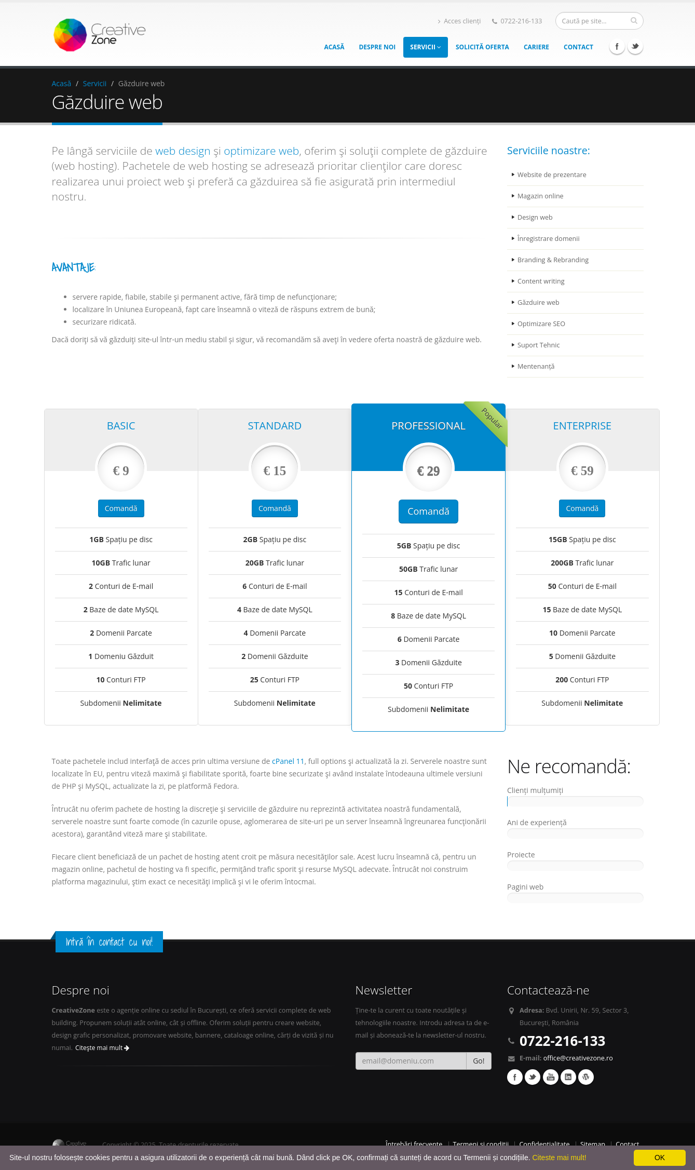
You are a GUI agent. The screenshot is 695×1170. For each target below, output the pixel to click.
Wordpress (586, 1077)
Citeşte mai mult (102, 1047)
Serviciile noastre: (548, 150)
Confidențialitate (544, 1144)
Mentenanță (536, 366)
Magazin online (540, 196)
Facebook (617, 46)
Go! (478, 1061)
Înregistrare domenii (548, 238)
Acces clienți (459, 21)
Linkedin (568, 1077)
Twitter (635, 46)
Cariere (536, 47)
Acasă (334, 47)
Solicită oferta (482, 47)
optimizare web (261, 150)
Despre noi (377, 47)
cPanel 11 (288, 761)
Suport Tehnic (538, 345)
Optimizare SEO (541, 323)
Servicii (425, 47)
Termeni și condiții (481, 1144)
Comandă (121, 508)
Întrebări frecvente (414, 1144)
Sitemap (592, 1144)
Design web (535, 217)
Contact (578, 47)
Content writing (541, 281)
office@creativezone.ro (578, 1058)
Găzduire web (538, 302)
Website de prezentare (552, 174)
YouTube (550, 1077)
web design (183, 150)
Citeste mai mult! (559, 1157)
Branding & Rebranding (553, 259)
